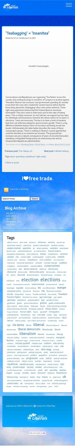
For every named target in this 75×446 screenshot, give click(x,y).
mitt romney (58, 343)
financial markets (54, 291)
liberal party (47, 329)
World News (40, 144)
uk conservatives (14, 380)
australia (54, 248)
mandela (50, 337)
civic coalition (45, 260)
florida (10, 294)
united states (12, 383)
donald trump (47, 275)
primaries (63, 355)
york (50, 386)
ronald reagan (19, 367)
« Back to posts (12, 162)
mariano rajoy (22, 340)
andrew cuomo (57, 245)
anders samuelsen (41, 245)
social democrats (14, 370)
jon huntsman (25, 318)
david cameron (31, 269)
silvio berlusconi (51, 367)
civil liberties (58, 260)
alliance (32, 242)
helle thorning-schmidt (17, 309)
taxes (33, 373)
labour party (20, 320)
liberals (41, 334)
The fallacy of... (19, 151)
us (21, 383)
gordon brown (52, 300)
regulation (47, 361)
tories (32, 377)
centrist (61, 256)
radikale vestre (13, 361)
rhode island (53, 364)
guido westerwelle (57, 303)
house (62, 309)
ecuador (57, 275)
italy (55, 315)
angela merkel (14, 248)
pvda (42, 358)
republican (12, 364)
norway (56, 349)
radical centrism (60, 358)
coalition (63, 262)
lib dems (18, 325)
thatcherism (61, 373)
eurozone (27, 291)
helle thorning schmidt (56, 306)
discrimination (33, 275)
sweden (25, 373)
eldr (17, 280)
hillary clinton (52, 309)
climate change (50, 263)
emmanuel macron (21, 284)
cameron (64, 254)
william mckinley (20, 386)
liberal (38, 324)
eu (39, 287)
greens (43, 302)
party (46, 352)
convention (12, 269)
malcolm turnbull (36, 337)
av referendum (40, 251)
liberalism (27, 333)
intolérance (25, 315)
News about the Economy (60, 144)
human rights (25, 311)
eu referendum (49, 288)
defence (42, 269)
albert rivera (12, 242)
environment (51, 284)
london (24, 337)
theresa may (12, 377)
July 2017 (10, 213)
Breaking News (27, 144)
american (61, 242)
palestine (11, 352)
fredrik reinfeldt (39, 294)
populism (43, 355)
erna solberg (30, 288)
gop (43, 300)
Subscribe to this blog (19, 189)
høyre (35, 312)
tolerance (24, 377)
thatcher (51, 373)
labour (10, 320)
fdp (43, 291)
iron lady (41, 314)
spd (46, 370)
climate (38, 263)
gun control (12, 306)
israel (49, 315)
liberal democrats (29, 329)
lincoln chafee (13, 337)
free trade (52, 294)
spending (53, 370)
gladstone (21, 300)
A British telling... (57, 151)
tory (38, 377)
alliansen (42, 242)
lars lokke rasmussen (36, 320)
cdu (17, 257)
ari (34, 248)
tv (50, 377)
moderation (36, 346)
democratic (23, 272)
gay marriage (45, 297)
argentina (27, 248)
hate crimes (24, 306)
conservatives (52, 266)
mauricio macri (48, 340)
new (37, 349)
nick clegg (46, 349)
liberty (60, 334)
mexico (10, 343)
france (28, 294)
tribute (45, 377)
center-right (26, 257)
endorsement (38, 284)
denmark (21, 275)
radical (49, 358)
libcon (28, 325)
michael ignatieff (22, 343)
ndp (62, 346)
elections (50, 279)
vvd (48, 383)
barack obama (54, 251)
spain (40, 370)
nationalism (47, 346)
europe (61, 287)
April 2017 (11, 218)
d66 (20, 269)
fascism (36, 291)
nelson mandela (14, 349)
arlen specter (42, 248)
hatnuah (34, 306)
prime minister (13, 358)
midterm (47, 343)
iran (34, 315)
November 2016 (14, 221)
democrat (11, 271)
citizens (22, 260)
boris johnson (32, 254)
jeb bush (63, 315)
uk (64, 376)
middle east (37, 343)
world (32, 386)
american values (14, 245)
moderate (11, 346)
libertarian (50, 334)
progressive (32, 358)
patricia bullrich (56, 352)
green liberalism (31, 303)
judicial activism (39, 318)
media (59, 340)
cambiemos (53, 254)
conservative (36, 266)
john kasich (12, 318)
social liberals (30, 370)
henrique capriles (36, 309)
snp (61, 367)
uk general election (31, 380)
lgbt (9, 325)
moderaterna (23, 346)
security (30, 367)
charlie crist (12, 260)
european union (14, 291)
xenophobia (41, 386)
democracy (53, 269)
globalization (33, 300)
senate (38, 367)
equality (19, 288)
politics (34, 355)
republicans (41, 364)
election (30, 279)
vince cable (40, 383)
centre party (50, 257)
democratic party (36, 272)
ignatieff (43, 312)
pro (23, 358)
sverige (17, 373)
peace (9, 355)
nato (56, 346)
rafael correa (27, 361)
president (53, 355)
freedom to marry (30, 297)
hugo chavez (12, 312)
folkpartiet (19, 294)
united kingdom (61, 380)
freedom (62, 294)
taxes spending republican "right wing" (28, 156)
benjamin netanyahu (16, 254)
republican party (27, 364)
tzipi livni (57, 377)
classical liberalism (25, 263)
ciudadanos (32, 260)
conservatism (23, 266)
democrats (50, 272)
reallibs (38, 361)
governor (11, 303)
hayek (42, 306)
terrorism (42, 373)
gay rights (58, 297)
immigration (54, 311)
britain (43, 253)
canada (10, 256)
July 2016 (10, 224)
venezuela (29, 383)
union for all (47, 380)
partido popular (35, 352)
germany (11, 300)
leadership (52, 320)
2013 (56, 386)
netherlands (28, 349)
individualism (13, 315)
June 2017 (11, 215)
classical (11, 263)
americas (27, 245)
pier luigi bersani (21, 355)
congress (11, 266)
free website (37, 433)
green (19, 303)
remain (57, 361)
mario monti (35, 340)
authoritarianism (25, 251)
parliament (22, 352)
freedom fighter (14, 297)
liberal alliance (52, 325)
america (51, 242)
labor (64, 317)
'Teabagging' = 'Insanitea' (27, 33)
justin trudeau (54, 318)
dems (13, 275)
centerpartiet (38, 257)
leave (61, 320)
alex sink (23, 242)
